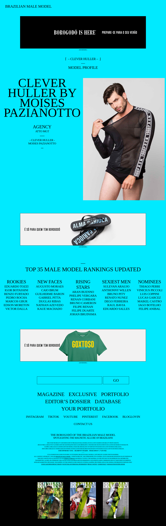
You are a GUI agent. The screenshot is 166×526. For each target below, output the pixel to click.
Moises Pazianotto (42, 143)
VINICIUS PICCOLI (149, 290)
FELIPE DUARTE (83, 310)
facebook (110, 416)
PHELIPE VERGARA (83, 295)
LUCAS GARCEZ (149, 297)
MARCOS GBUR (16, 301)
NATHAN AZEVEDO (49, 305)
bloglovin (131, 416)
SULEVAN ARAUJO (116, 286)
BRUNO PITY (116, 294)
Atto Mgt (42, 131)
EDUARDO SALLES (116, 308)
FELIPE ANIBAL (149, 308)
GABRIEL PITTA (50, 297)
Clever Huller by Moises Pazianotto (42, 98)
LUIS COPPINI (149, 294)
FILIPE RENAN (83, 306)
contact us (83, 424)
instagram (35, 416)
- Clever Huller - (42, 140)
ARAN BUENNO (83, 292)
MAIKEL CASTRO (149, 301)
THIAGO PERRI (149, 286)
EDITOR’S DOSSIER (68, 401)
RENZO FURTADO (16, 294)
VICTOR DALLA (16, 308)
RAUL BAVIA (116, 305)
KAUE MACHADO (49, 308)
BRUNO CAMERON (83, 303)
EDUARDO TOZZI (16, 286)
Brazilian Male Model (28, 6)
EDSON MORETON (16, 305)
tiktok (53, 416)
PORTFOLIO (115, 394)
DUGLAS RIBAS (50, 301)
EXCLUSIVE (83, 394)
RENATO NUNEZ (116, 297)
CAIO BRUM (49, 290)
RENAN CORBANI (83, 299)
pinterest (90, 416)
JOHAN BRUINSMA (83, 314)
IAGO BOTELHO (149, 305)
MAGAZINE (50, 394)
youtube (70, 416)
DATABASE (108, 401)
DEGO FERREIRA (116, 301)
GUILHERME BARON (49, 294)
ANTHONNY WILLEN (116, 290)
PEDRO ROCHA (16, 297)
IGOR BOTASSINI (16, 290)
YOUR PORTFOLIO (83, 409)
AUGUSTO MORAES (50, 286)
